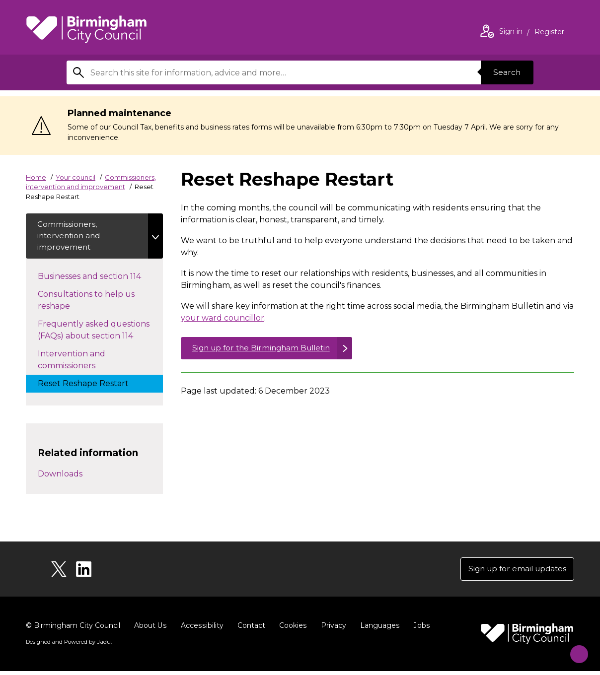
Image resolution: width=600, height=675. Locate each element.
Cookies (291, 629)
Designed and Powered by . (68, 645)
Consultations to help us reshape (86, 302)
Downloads (60, 476)
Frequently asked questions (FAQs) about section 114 (95, 332)
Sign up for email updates (514, 572)
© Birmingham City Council (73, 629)
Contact (250, 629)
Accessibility (201, 629)
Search (506, 72)
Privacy (331, 629)
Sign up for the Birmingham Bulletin (265, 348)
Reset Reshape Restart (93, 385)
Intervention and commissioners (76, 362)
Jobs (419, 629)
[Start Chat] (574, 649)
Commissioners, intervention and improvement (71, 237)
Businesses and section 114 (99, 277)
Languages (377, 629)
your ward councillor (222, 318)
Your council (75, 177)
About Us (150, 629)
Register (549, 32)
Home (36, 177)
